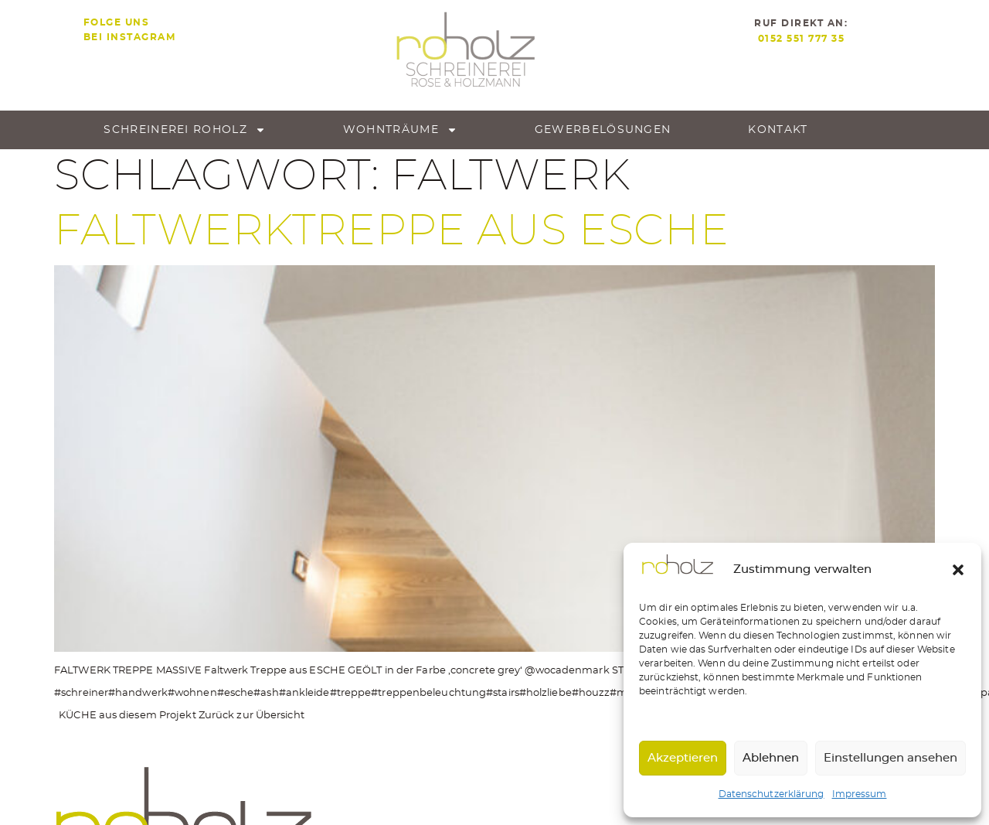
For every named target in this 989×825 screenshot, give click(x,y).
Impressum (859, 794)
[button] (958, 570)
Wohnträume (400, 129)
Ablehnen (771, 758)
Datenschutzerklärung (771, 794)
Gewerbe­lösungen (603, 129)
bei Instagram (129, 37)
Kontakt (777, 129)
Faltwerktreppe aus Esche (391, 231)
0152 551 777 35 (801, 38)
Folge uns (116, 22)
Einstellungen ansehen (890, 758)
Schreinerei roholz (184, 129)
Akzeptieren (682, 758)
